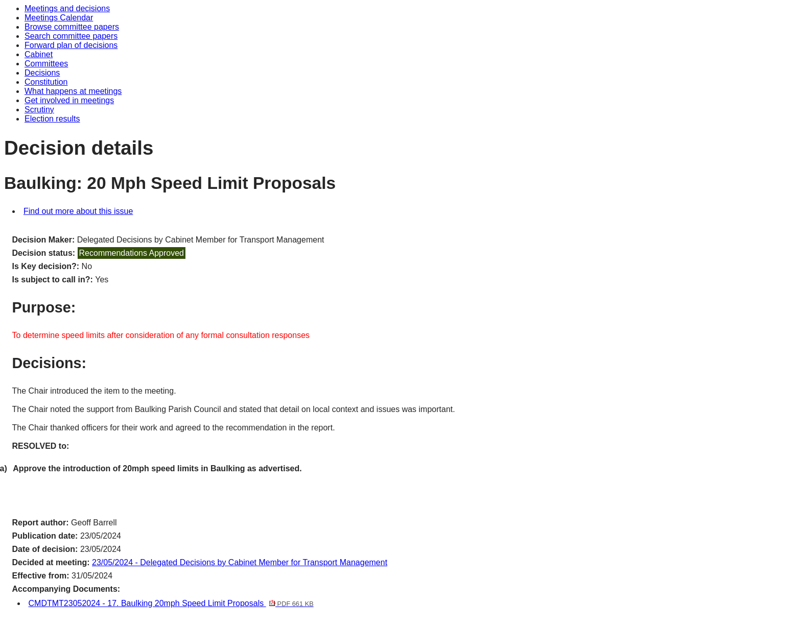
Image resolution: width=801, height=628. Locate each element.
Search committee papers (71, 36)
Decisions (42, 72)
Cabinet (39, 54)
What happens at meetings (73, 91)
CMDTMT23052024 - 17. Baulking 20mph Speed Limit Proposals (171, 603)
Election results (52, 118)
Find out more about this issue (78, 211)
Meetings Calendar (59, 17)
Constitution (46, 82)
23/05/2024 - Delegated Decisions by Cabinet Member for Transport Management (239, 562)
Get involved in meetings (69, 100)
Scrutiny (39, 109)
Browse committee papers (72, 26)
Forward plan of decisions (71, 45)
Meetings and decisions (67, 8)
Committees (46, 63)
